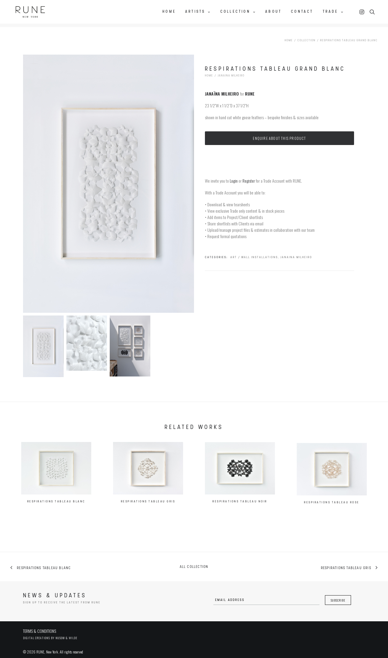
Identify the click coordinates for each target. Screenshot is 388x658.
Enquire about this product (279, 133)
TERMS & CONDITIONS (39, 626)
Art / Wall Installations (254, 252)
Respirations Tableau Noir (239, 518)
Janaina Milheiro (231, 71)
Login (234, 175)
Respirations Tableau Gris (148, 508)
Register (248, 175)
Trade (333, 11)
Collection (238, 11)
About (273, 11)
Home (169, 11)
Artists (198, 11)
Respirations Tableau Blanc (56, 504)
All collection (194, 562)
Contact (302, 11)
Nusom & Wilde (66, 633)
